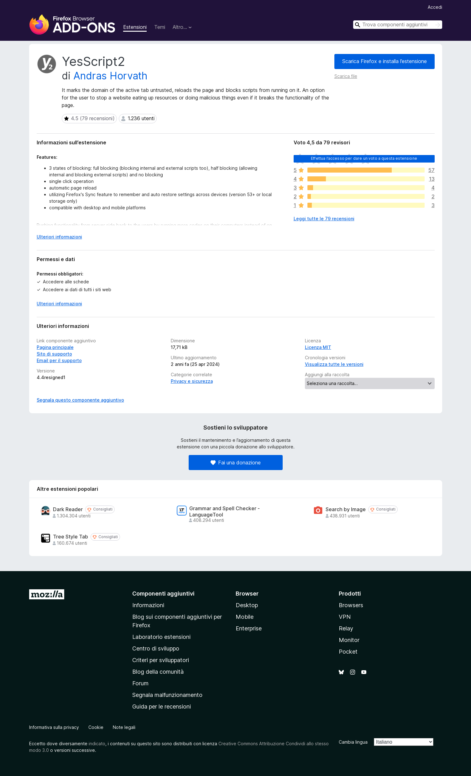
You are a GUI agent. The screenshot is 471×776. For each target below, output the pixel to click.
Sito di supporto (54, 353)
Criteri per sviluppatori (160, 660)
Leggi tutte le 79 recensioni (324, 218)
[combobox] (397, 24)
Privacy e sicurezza (192, 381)
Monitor (349, 640)
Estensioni (135, 27)
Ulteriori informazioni (59, 303)
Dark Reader (68, 509)
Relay (346, 628)
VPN (345, 616)
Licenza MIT (318, 347)
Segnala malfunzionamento (167, 695)
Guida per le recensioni (161, 706)
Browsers (351, 605)
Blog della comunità (158, 671)
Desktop (247, 605)
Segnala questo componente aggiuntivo (80, 400)
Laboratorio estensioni (161, 637)
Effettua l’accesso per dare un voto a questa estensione (364, 158)
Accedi (435, 7)
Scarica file (345, 76)
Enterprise (249, 628)
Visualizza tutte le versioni (334, 364)
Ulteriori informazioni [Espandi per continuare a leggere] (59, 236)
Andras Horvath (110, 76)
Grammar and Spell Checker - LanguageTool (224, 511)
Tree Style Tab (70, 537)
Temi (159, 27)
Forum (140, 683)
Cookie (95, 727)
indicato (97, 743)
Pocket (348, 651)
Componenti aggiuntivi (163, 593)
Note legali (124, 727)
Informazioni (148, 605)
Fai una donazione (236, 462)
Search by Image (346, 509)
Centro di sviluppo (155, 648)
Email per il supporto (59, 360)
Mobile (245, 616)
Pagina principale (55, 347)
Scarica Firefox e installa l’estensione (384, 61)
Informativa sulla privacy (54, 727)
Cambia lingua (353, 742)
